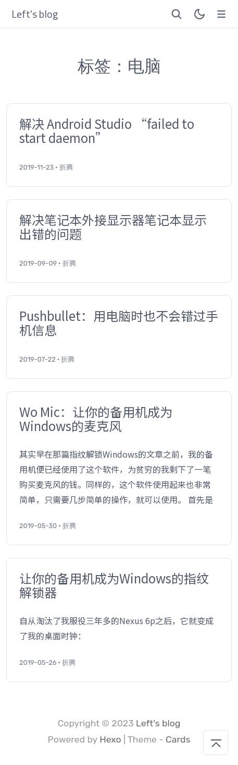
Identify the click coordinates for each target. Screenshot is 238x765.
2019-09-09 (38, 263)
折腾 (66, 167)
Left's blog (158, 723)
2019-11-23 (36, 167)
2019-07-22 (37, 359)
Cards (178, 739)
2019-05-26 (37, 662)
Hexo (110, 739)
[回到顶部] (215, 742)
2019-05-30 (38, 526)
